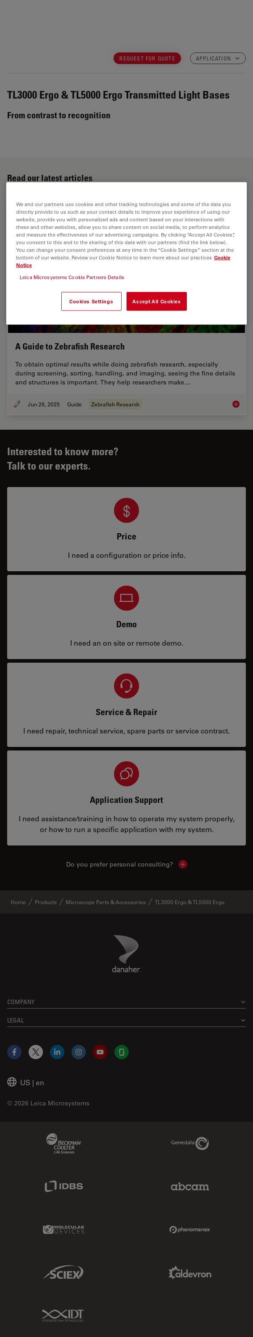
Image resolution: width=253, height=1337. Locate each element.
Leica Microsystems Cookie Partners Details (72, 277)
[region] (126, 253)
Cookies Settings (91, 301)
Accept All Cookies (156, 301)
